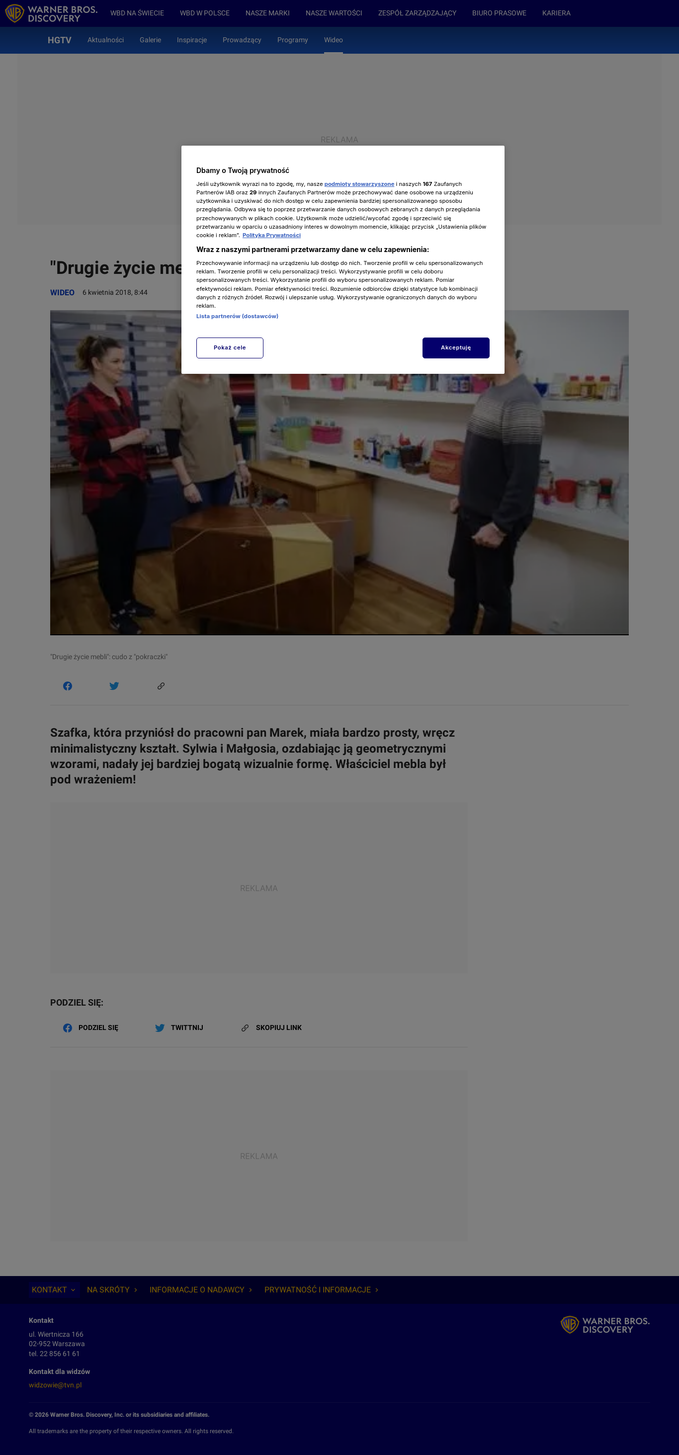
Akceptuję (456, 347)
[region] (343, 260)
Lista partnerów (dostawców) (237, 316)
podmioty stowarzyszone (360, 183)
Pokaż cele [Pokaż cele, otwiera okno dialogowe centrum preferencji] (230, 347)
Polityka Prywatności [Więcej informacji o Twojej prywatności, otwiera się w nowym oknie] (272, 235)
